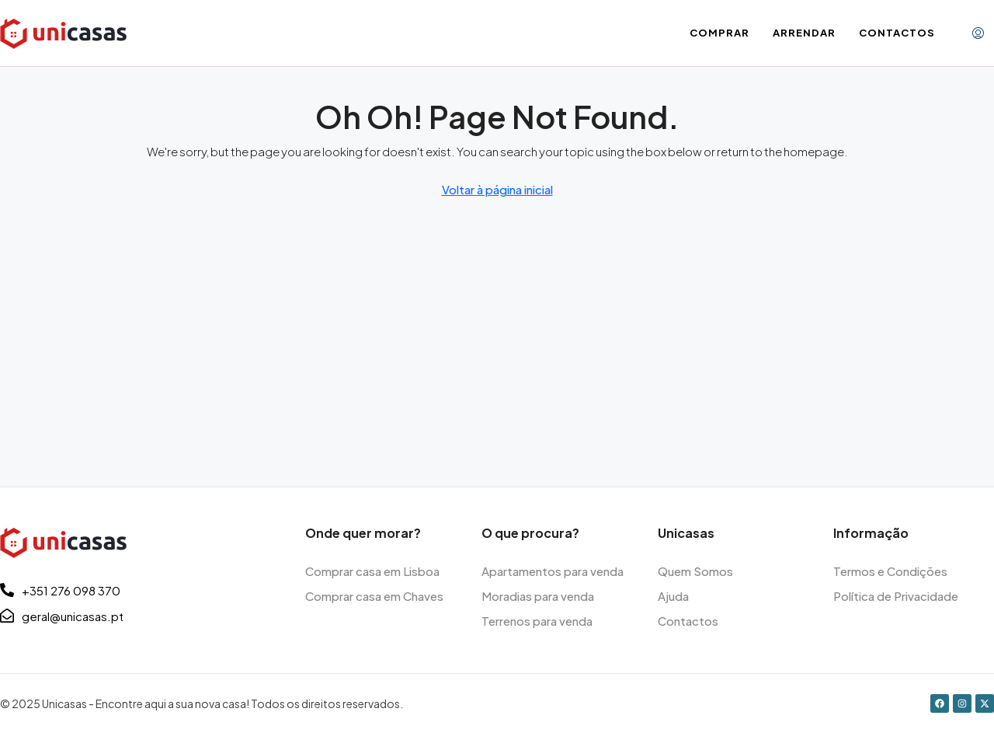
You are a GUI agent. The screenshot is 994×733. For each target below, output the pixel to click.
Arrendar (804, 32)
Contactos (897, 32)
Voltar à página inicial (497, 189)
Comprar (719, 32)
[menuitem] (978, 33)
